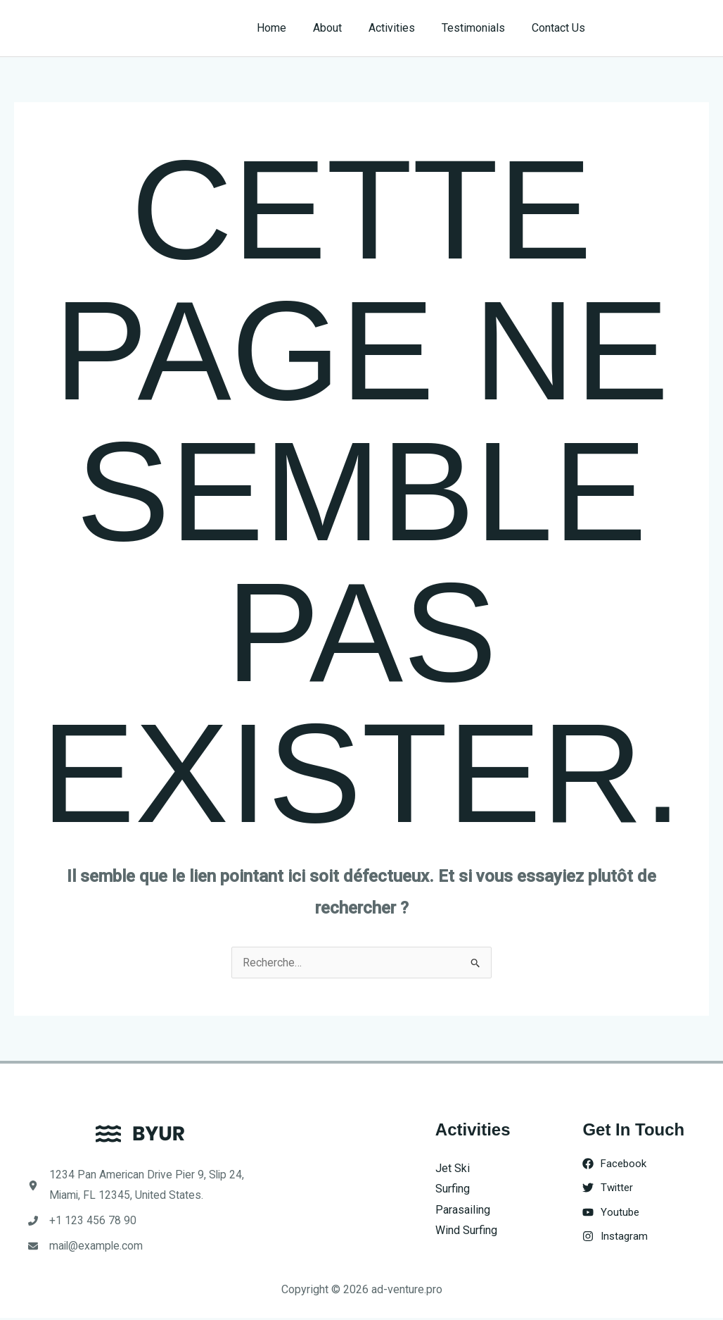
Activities (402, 28)
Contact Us (560, 28)
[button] (661, 28)
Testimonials (479, 28)
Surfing (452, 1188)
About (342, 28)
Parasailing (462, 1209)
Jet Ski (452, 1168)
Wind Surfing (466, 1231)
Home (290, 28)
